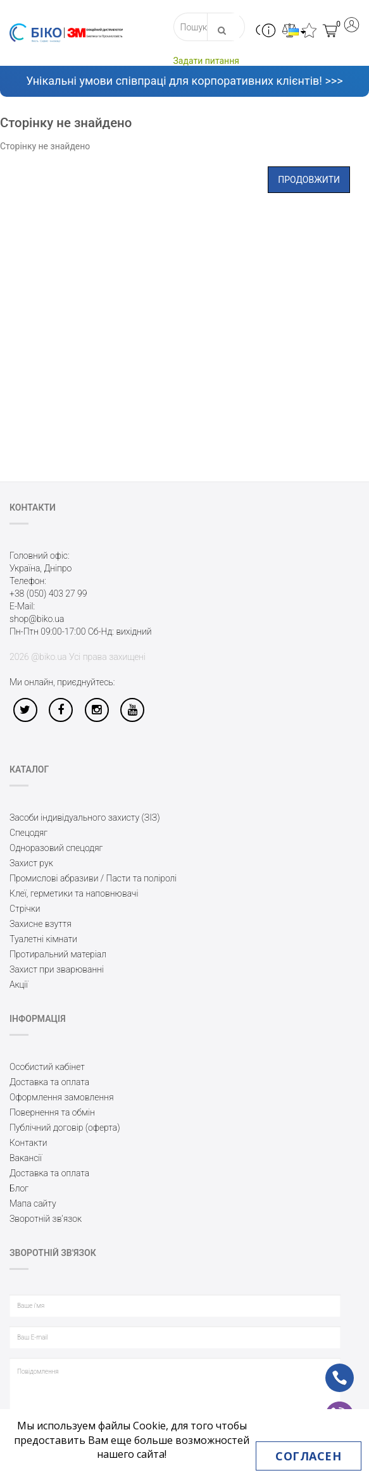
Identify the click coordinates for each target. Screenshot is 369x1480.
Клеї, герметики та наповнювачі (73, 893)
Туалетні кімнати (43, 939)
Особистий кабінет (47, 1067)
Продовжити (309, 180)
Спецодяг (28, 833)
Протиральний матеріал (57, 954)
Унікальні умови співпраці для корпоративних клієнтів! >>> (184, 80)
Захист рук (31, 863)
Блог (18, 1188)
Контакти (28, 1143)
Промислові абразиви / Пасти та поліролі (93, 878)
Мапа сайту (32, 1203)
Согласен (308, 1456)
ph (329, 1369)
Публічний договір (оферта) (64, 1127)
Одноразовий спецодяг (56, 848)
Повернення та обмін (52, 1112)
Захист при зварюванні (56, 969)
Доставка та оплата (49, 1082)
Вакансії (25, 1158)
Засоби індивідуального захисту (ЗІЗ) (84, 817)
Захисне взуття (40, 924)
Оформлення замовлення (61, 1097)
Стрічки (25, 909)
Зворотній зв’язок (45, 1219)
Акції (18, 984)
